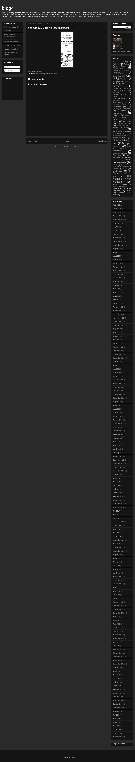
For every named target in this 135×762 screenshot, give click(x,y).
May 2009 (116, 722)
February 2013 (118, 602)
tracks (124, 184)
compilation (127, 82)
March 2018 (117, 493)
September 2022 (119, 325)
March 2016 (117, 536)
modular (128, 131)
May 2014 (116, 566)
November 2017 (118, 507)
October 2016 (117, 525)
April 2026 (116, 205)
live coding (127, 121)
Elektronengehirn (120, 103)
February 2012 (118, 631)
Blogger (73, 757)
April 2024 (116, 260)
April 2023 (116, 300)
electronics (116, 100)
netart (126, 135)
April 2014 (116, 569)
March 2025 (117, 230)
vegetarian (125, 186)
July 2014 (116, 558)
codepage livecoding (11, 49)
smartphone (125, 166)
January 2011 (117, 653)
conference (117, 88)
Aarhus (126, 64)
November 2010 (118, 660)
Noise (124, 138)
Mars (118, 125)
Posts (8, 67)
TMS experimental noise (12, 45)
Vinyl (124, 188)
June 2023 (116, 292)
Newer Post (32, 141)
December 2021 (118, 351)
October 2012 (117, 609)
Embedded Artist (119, 104)
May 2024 (116, 256)
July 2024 (116, 252)
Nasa (130, 133)
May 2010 (116, 678)
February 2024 (118, 267)
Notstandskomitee (51, 74)
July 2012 (116, 617)
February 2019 (118, 453)
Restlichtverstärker (126, 165)
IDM (114, 117)
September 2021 (119, 358)
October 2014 (117, 547)
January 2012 (117, 635)
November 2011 (118, 638)
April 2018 (116, 489)
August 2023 (117, 285)
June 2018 (116, 482)
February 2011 (118, 649)
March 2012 (117, 628)
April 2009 (116, 726)
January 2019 (117, 456)
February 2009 (118, 733)
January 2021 (117, 383)
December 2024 (118, 241)
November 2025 (118, 219)
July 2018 (116, 478)
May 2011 (116, 646)
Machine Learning (124, 123)
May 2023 (116, 296)
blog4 (8, 8)
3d (114, 62)
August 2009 (117, 711)
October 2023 (117, 278)
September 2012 (119, 613)
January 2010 (117, 693)
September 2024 (119, 245)
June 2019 (116, 445)
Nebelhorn (118, 135)
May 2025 (116, 227)
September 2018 (119, 471)
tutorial (115, 186)
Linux (115, 121)
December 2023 (118, 274)
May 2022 (116, 336)
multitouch (121, 133)
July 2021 (116, 365)
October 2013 (117, 584)
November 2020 (118, 391)
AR (122, 70)
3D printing (124, 62)
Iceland (127, 115)
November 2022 (118, 318)
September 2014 (119, 551)
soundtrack (116, 169)
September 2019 (119, 434)
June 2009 (116, 718)
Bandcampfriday (118, 74)
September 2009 (119, 708)
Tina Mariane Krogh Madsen (122, 178)
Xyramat (116, 195)
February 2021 (118, 380)
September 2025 (119, 223)
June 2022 (116, 332)
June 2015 (116, 544)
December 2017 (118, 504)
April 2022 (116, 340)
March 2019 (117, 449)
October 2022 (117, 322)
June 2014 (116, 562)
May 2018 (116, 485)
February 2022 (118, 347)
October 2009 (117, 704)
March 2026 (117, 209)
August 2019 (117, 438)
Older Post (102, 141)
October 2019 (117, 431)
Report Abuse (119, 744)
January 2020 (117, 420)
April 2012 (116, 624)
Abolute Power (119, 66)
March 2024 (117, 263)
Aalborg (116, 64)
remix (115, 165)
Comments (9, 70)
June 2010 (116, 675)
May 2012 (116, 620)
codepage (116, 82)
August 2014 (117, 555)
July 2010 (116, 671)
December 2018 (118, 460)
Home (67, 141)
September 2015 (119, 540)
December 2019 (118, 423)
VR (130, 188)
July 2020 (116, 405)
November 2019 (118, 427)
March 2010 (117, 686)
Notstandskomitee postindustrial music (10, 35)
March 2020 (117, 416)
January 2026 (117, 216)
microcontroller (117, 131)
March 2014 (117, 573)
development (118, 94)
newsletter (7, 31)
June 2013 (116, 591)
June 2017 (116, 515)
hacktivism (121, 111)
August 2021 (117, 362)
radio (127, 155)
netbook (115, 138)
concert (35, 74)
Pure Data (117, 155)
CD (114, 80)
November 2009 (118, 700)
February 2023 (118, 307)
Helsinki (116, 115)
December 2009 (118, 697)
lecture (125, 119)
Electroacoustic (119, 98)
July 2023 (116, 289)
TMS (115, 184)
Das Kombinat (118, 90)
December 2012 (118, 606)
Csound (126, 88)
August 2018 (117, 474)
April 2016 (116, 533)
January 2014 (117, 576)
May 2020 (116, 409)
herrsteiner (119, 48)
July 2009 (116, 715)
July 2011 (116, 642)
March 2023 (117, 303)
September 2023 (119, 281)
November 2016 (118, 522)
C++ (127, 78)
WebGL (128, 191)
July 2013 (116, 587)
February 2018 (118, 496)
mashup (126, 125)
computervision (121, 84)
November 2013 (118, 580)
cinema (123, 80)
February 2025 (118, 234)
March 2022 (117, 343)
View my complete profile (121, 51)
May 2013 (116, 595)
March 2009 (117, 729)
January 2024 (117, 270)
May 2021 (116, 369)
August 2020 (117, 402)
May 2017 (116, 518)
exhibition (117, 107)
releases (121, 162)
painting (129, 146)
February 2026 (118, 212)
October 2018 (117, 467)
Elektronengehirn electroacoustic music (11, 41)
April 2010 (116, 682)
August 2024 (117, 249)
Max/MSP (116, 127)
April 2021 (116, 373)
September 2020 (119, 398)
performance (118, 151)
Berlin (122, 76)
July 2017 (116, 511)
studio (125, 169)
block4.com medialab (11, 27)
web (118, 191)
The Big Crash (122, 172)
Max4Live (126, 127)
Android (115, 70)
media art (118, 129)
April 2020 (116, 412)
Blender (120, 78)
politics (124, 153)
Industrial (124, 117)
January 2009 (117, 737)
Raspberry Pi (118, 157)
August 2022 (117, 329)
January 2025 (117, 238)
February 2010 (118, 689)
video (115, 188)
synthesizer (117, 171)
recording (128, 160)
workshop (122, 193)
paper (122, 149)
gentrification (127, 109)
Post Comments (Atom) (71, 147)
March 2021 (117, 376)
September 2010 (119, 664)
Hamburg (42, 74)
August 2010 (117, 667)
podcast (115, 153)
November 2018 (118, 464)
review (117, 166)
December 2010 (118, 657)
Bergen (115, 76)
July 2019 (116, 442)
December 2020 (118, 387)
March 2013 (117, 598)
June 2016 (116, 529)
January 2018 (117, 500)
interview (115, 119)
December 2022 (118, 314)
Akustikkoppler (119, 68)
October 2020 (117, 394)
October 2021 (117, 354)
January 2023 (117, 311)
